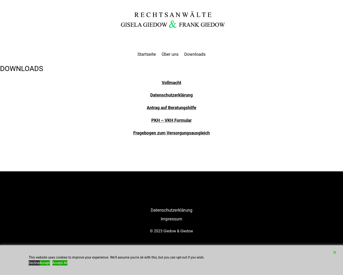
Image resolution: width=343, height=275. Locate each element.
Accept (45, 263)
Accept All (59, 263)
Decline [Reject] (34, 263)
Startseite (146, 54)
